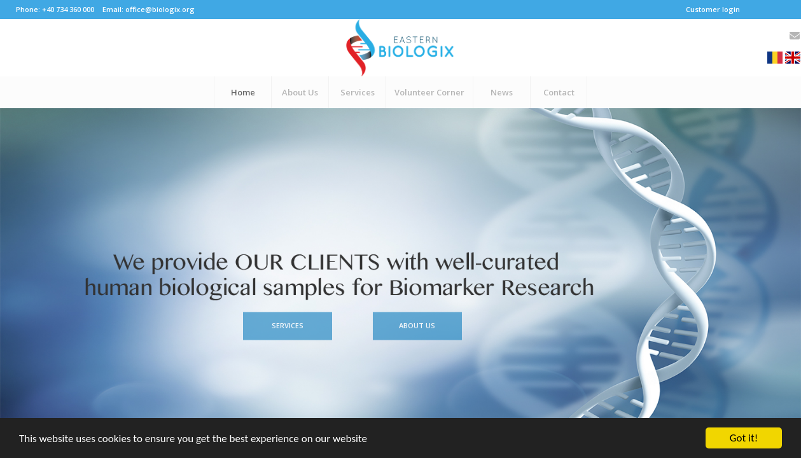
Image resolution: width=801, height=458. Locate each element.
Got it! (744, 438)
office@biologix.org (160, 9)
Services (287, 318)
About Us (417, 318)
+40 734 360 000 (68, 9)
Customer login (713, 9)
